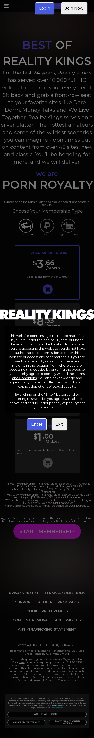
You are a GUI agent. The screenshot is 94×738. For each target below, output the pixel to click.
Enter (37, 424)
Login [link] (44, 8)
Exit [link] (59, 424)
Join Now (74, 8)
